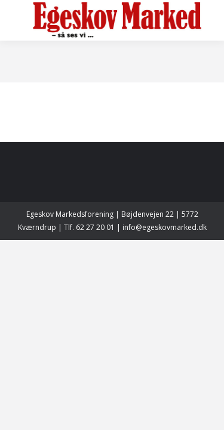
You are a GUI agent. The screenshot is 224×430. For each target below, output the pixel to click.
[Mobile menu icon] (19, 20)
